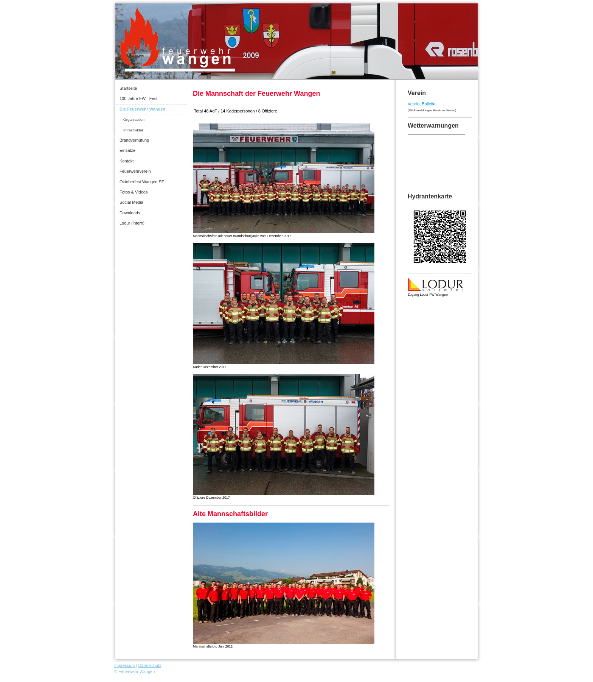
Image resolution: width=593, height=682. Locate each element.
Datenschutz (149, 665)
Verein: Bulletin (421, 103)
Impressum (124, 665)
